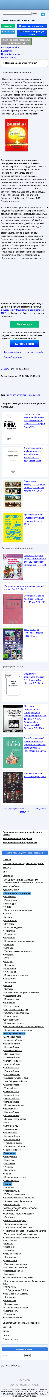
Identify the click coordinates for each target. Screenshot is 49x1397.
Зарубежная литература (16, 1009)
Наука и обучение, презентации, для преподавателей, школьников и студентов (23, 881)
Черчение (9, 965)
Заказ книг (9, 1247)
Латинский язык (12, 1054)
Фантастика (10, 1287)
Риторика (9, 955)
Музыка (8, 985)
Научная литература (14, 1023)
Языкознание (10, 1133)
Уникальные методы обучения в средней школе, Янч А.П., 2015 (24, 587)
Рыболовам (10, 1300)
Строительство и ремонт (16, 1224)
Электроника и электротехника (19, 1198)
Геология (8, 1243)
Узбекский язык (11, 1071)
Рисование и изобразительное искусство (24, 1027)
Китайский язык (11, 1126)
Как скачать (7, 51)
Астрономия (10, 979)
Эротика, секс (11, 1304)
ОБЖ (6, 958)
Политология (10, 920)
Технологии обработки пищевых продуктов (25, 1231)
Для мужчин (10, 1297)
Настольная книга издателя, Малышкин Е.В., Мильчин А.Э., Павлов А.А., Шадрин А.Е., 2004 (34, 420)
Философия (10, 972)
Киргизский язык (12, 1139)
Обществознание (12, 996)
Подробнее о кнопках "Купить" (21, 63)
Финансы (8, 1167)
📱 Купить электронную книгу (32, 33)
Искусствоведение (13, 927)
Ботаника (8, 948)
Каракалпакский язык (14, 1146)
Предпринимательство (15, 1177)
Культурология (11, 1016)
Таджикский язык (12, 1150)
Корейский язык (12, 1074)
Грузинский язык (12, 1136)
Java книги (9, 1250)
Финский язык (11, 1129)
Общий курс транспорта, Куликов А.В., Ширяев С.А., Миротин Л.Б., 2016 (34, 678)
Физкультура (10, 982)
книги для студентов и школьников (23, 395)
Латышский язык (12, 1098)
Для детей (9, 924)
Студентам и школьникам (16, 1013)
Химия (7, 914)
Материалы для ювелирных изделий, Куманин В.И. (34, 632)
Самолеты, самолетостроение (19, 1214)
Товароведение (11, 1180)
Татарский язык (11, 1068)
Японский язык (11, 1115)
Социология (10, 934)
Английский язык (12, 1037)
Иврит (7, 1122)
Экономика (9, 1163)
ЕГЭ (5, 872)
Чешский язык (11, 1109)
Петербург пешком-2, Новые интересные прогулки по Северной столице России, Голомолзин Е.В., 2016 (35, 744)
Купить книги (24, 343)
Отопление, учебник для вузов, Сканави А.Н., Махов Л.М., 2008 (35, 599)
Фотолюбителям (12, 1191)
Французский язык (13, 1040)
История (8, 962)
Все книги (7, 1327)
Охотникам (9, 1217)
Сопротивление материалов (18, 1030)
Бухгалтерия (10, 1170)
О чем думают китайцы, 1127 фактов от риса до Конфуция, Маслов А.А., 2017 (34, 486)
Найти (6, 1335)
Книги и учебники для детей (17, 838)
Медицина (9, 1274)
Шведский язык (11, 1112)
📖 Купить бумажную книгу (32, 26)
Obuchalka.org (11, 1389)
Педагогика (9, 938)
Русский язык (10, 900)
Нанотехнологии (12, 1204)
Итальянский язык (13, 1050)
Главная (7, 859)
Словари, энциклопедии (16, 1307)
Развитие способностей (15, 1264)
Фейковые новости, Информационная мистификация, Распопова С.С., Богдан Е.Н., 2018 (33, 454)
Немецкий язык (11, 1047)
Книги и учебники (11, 886)
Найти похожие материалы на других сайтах (16, 41)
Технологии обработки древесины (20, 1234)
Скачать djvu (24, 324)
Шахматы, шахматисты (15, 1267)
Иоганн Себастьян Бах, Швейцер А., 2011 (35, 775)
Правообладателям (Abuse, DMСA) (10, 56)
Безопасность (11, 1311)
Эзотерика (9, 1187)
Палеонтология (11, 999)
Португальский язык (14, 1105)
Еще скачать (8, 31)
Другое (6, 1331)
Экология (8, 989)
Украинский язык (12, 1057)
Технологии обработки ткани (18, 1227)
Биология (9, 917)
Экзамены (8, 876)
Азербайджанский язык (15, 1081)
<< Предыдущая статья (14, 809)
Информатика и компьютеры (18, 910)
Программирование (14, 1271)
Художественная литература (18, 951)
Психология (10, 968)
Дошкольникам (11, 890)
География (9, 1003)
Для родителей (11, 1020)
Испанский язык (12, 1044)
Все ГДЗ (7, 868)
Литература (10, 903)
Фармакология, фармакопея (18, 1201)
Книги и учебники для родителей (20, 843)
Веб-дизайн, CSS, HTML (16, 1294)
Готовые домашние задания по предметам (23, 863)
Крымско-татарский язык (16, 1078)
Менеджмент (10, 1157)
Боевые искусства (13, 1318)
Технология (10, 931)
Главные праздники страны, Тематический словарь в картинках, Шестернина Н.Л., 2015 (35, 560)
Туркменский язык (13, 1143)
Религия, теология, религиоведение (21, 992)
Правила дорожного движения (19, 941)
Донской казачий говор (15, 1119)
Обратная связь (10, 1339)
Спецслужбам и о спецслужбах (19, 1278)
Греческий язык (11, 1095)
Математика (10, 896)
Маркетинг (9, 1160)
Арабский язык (11, 1085)
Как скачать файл (12, 352)
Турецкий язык (11, 1088)
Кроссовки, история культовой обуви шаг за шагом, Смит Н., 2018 (34, 519)
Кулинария (9, 1314)
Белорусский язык (13, 1061)
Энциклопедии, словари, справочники (21, 1323)
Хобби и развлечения (14, 1194)
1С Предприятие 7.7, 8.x (16, 1290)
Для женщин (10, 1257)
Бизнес (7, 1174)
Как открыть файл (10, 47)
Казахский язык (11, 1092)
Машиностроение (13, 1254)
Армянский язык (12, 1064)
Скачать (8, 26)
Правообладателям (13, 357)
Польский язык (11, 1102)
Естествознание (12, 1006)
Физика (7, 907)
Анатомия (9, 944)
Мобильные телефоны (15, 1220)
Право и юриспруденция (16, 975)
